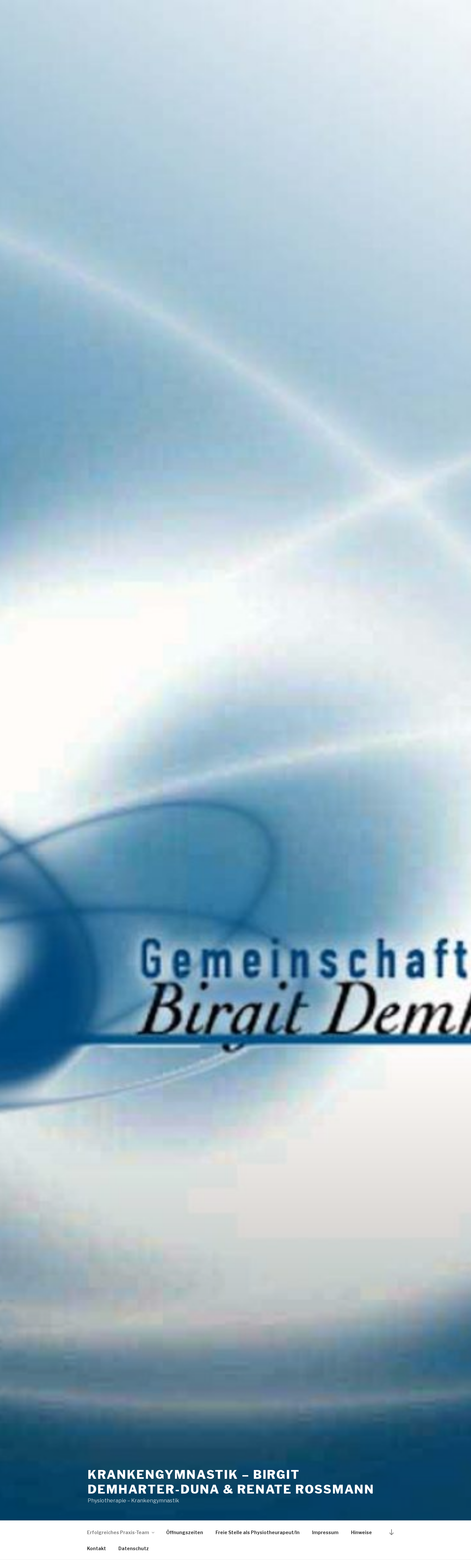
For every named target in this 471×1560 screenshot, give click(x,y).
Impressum (325, 1532)
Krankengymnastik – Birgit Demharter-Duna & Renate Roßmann (231, 1482)
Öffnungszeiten (184, 1532)
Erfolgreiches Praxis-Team (121, 1532)
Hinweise (361, 1532)
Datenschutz (133, 1548)
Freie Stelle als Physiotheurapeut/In (258, 1532)
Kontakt (96, 1548)
